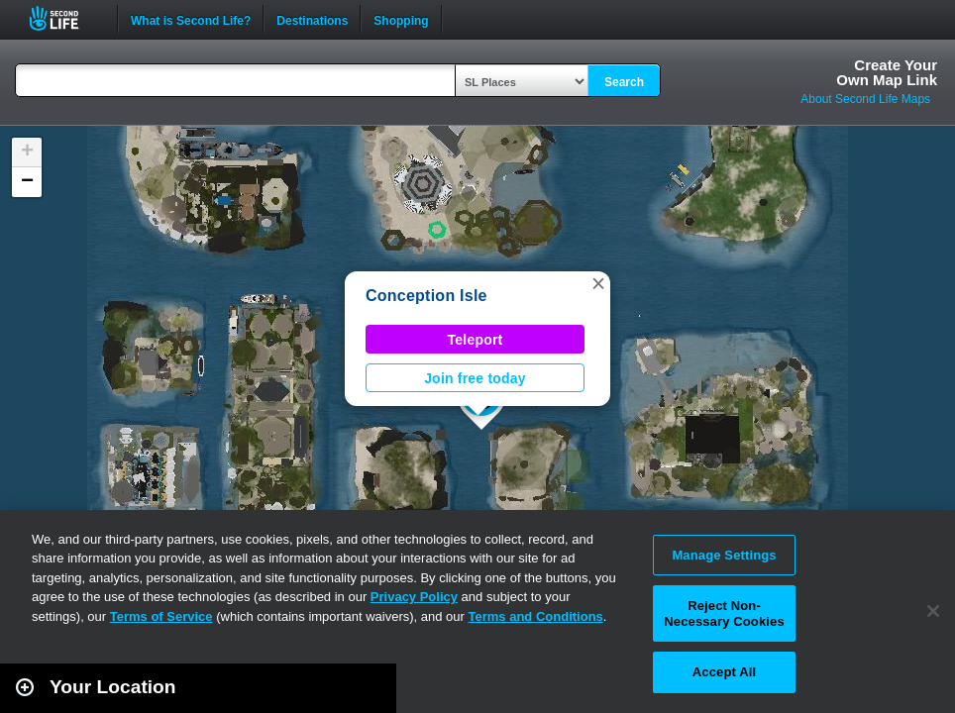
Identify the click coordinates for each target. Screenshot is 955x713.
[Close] (933, 611)
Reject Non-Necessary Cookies (724, 613)
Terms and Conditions (536, 616)
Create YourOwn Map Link (886, 72)
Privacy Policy (414, 596)
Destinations (312, 19)
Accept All (724, 671)
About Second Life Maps (865, 99)
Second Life (65, 18)
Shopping (400, 19)
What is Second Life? (191, 19)
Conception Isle (426, 295)
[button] (598, 283)
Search (624, 82)
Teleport (475, 340)
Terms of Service (161, 616)
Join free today (475, 378)
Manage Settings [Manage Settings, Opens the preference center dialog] (724, 555)
